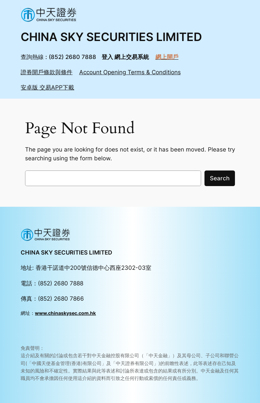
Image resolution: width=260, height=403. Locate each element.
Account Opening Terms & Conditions (130, 72)
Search (220, 178)
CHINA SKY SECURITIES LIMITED (111, 37)
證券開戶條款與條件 (46, 72)
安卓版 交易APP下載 (47, 87)
